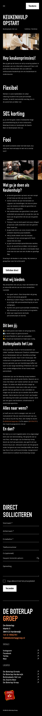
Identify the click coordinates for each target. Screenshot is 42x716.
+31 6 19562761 (10, 634)
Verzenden (10, 588)
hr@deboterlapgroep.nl (11, 421)
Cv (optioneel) (8, 553)
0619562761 (33, 421)
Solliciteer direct (12, 270)
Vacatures (32, 6)
